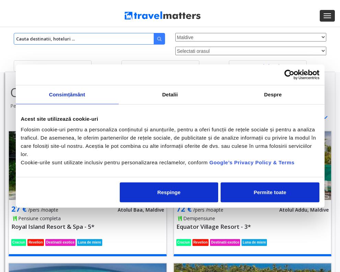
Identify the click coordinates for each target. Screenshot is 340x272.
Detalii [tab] (170, 94)
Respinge (169, 192)
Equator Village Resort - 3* (213, 226)
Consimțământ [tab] (67, 94)
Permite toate (270, 192)
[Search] (89, 39)
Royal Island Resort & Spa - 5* (52, 226)
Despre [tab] (273, 94)
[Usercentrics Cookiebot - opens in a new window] (289, 74)
